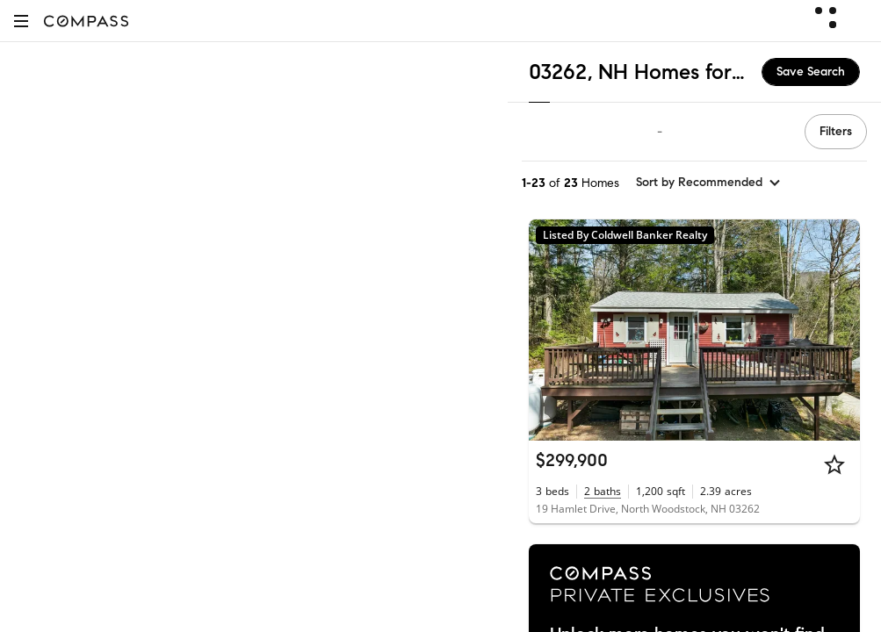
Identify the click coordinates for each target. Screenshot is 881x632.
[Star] (834, 464)
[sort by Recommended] (709, 182)
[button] (21, 20)
